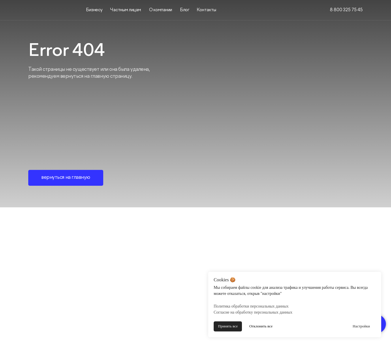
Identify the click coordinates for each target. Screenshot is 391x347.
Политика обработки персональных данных (251, 306)
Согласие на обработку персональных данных (253, 312)
